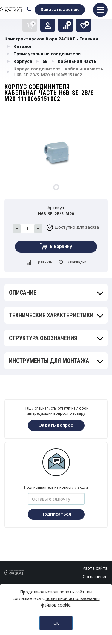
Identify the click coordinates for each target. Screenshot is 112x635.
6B (44, 61)
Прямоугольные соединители (47, 54)
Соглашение (95, 576)
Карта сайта (95, 568)
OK (56, 623)
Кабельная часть (77, 61)
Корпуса (22, 61)
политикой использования (73, 598)
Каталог (22, 46)
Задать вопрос (56, 425)
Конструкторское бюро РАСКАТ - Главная (51, 39)
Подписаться (56, 514)
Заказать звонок (60, 9)
